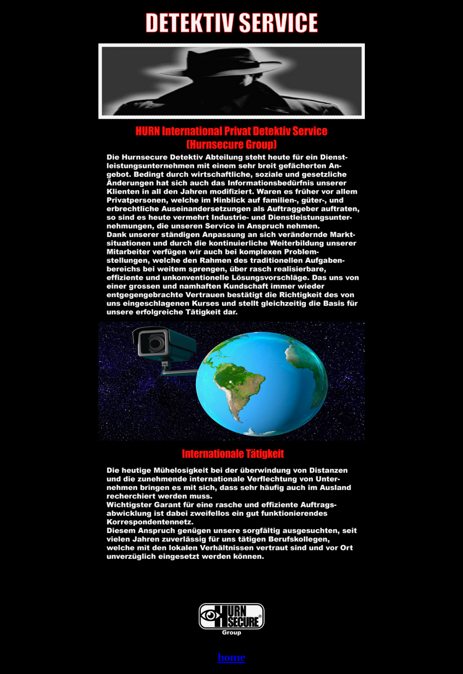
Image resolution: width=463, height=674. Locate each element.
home (231, 657)
